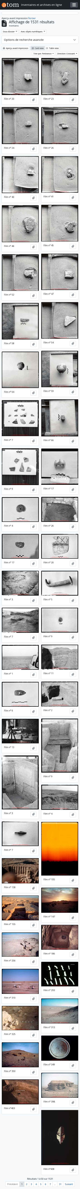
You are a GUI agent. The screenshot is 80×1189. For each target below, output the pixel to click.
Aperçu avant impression (15, 48)
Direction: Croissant (66, 53)
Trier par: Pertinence (42, 53)
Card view (38, 48)
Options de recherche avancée (24, 40)
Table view (52, 48)
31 (60, 1184)
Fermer (32, 18)
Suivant (69, 1184)
